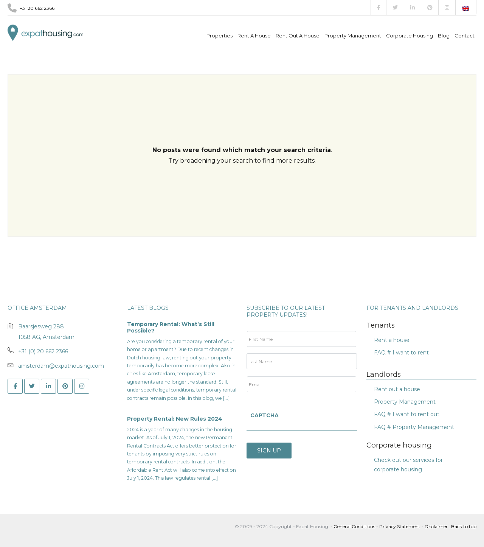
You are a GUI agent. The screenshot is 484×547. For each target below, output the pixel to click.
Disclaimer (436, 526)
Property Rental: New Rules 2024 (174, 418)
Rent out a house (298, 36)
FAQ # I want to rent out (406, 414)
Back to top (463, 526)
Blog (444, 36)
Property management (352, 36)
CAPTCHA (264, 415)
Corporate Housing (409, 36)
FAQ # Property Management (414, 427)
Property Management (405, 401)
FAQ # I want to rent (401, 352)
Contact (465, 36)
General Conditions (355, 526)
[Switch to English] (466, 8)
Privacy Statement (399, 526)
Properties (219, 36)
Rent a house (254, 36)
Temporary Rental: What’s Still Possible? (170, 327)
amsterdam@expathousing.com (61, 365)
